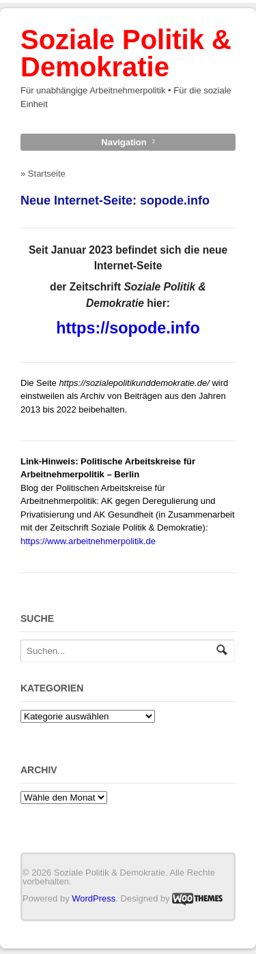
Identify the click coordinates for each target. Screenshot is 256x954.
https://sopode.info (127, 328)
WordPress (93, 898)
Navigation (123, 142)
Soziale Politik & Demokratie (125, 53)
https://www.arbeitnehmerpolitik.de (88, 541)
